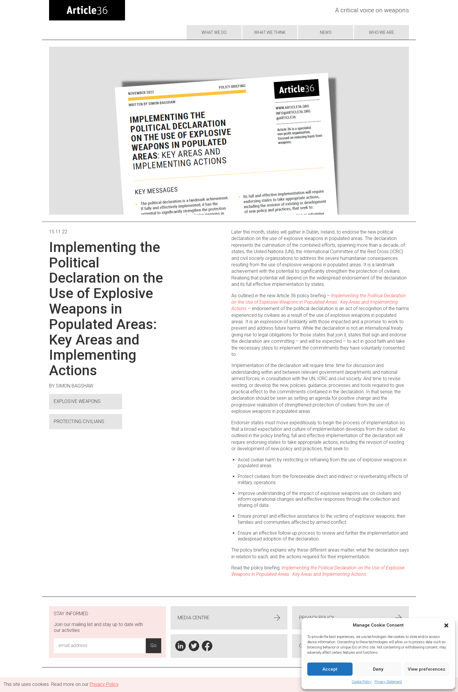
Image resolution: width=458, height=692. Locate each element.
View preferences (426, 669)
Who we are (381, 32)
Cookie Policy (362, 682)
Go (153, 645)
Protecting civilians (79, 421)
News (326, 32)
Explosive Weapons (77, 401)
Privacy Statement (388, 682)
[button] (446, 625)
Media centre (229, 617)
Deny (378, 669)
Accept (329, 669)
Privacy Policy (350, 617)
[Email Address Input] (100, 645)
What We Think (270, 32)
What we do (214, 32)
